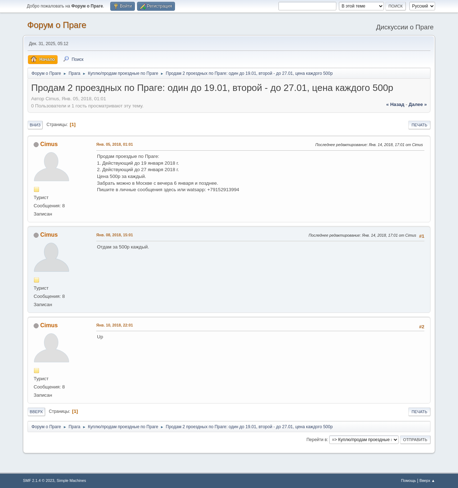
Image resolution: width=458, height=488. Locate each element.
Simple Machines (71, 480)
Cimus (49, 144)
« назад (395, 104)
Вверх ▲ (427, 480)
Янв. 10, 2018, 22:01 (114, 325)
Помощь (408, 480)
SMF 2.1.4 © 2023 (38, 480)
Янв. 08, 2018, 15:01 (114, 235)
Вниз (35, 125)
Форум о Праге (56, 25)
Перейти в (316, 439)
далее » (418, 104)
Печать (419, 125)
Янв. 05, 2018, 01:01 (114, 144)
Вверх (36, 412)
